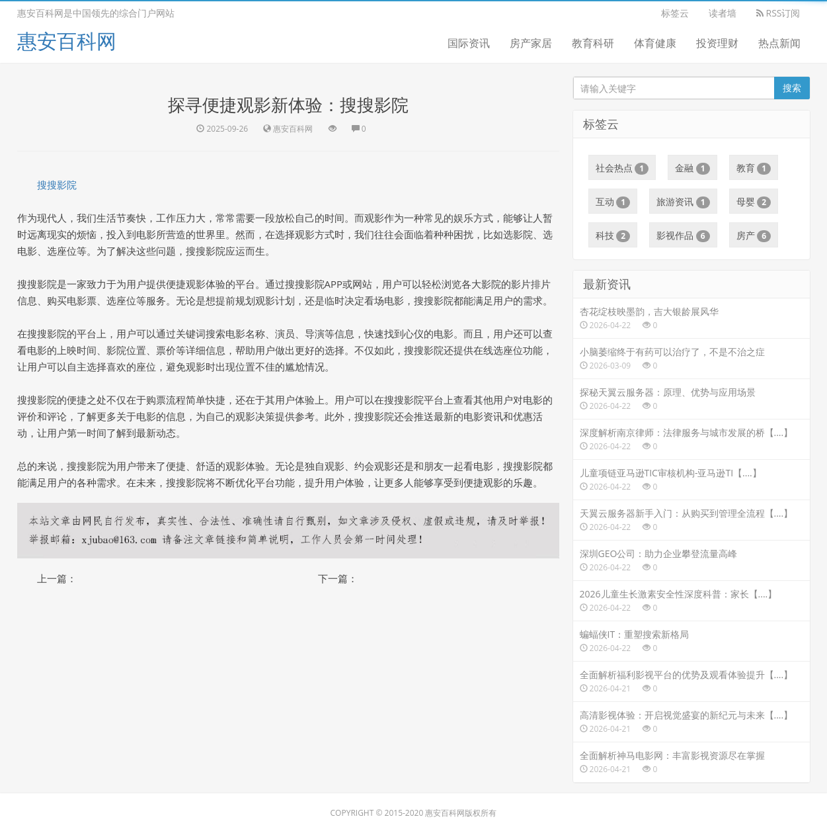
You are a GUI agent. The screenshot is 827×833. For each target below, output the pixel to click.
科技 (613, 235)
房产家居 (531, 43)
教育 (753, 168)
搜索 (792, 87)
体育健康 (655, 43)
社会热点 (622, 168)
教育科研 (593, 43)
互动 (613, 201)
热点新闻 (779, 43)
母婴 (753, 201)
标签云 (675, 13)
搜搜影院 (57, 184)
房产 (753, 235)
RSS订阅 (778, 13)
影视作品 (683, 235)
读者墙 (722, 13)
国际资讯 (469, 43)
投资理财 (717, 43)
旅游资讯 (683, 201)
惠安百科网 (66, 40)
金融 (692, 168)
